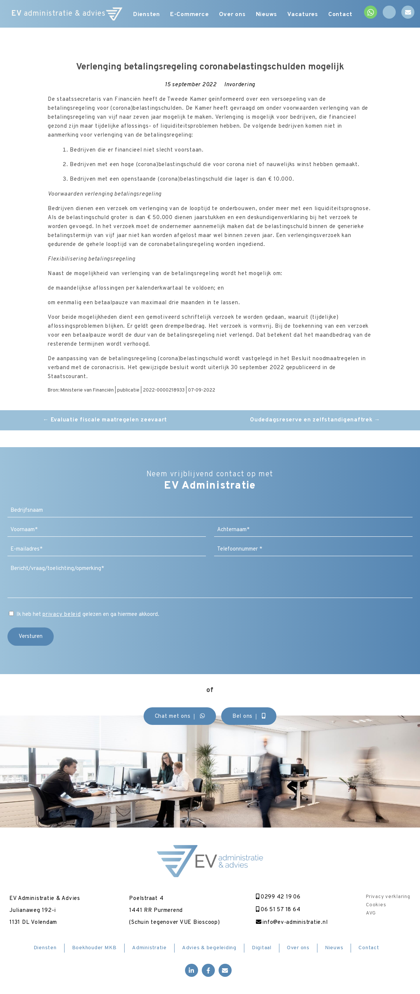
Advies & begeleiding (209, 948)
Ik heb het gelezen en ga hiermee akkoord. (87, 614)
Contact (344, 15)
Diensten (145, 15)
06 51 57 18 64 (276, 909)
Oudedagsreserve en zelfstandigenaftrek (315, 420)
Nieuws (268, 15)
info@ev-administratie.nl (290, 922)
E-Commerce (189, 15)
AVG (371, 913)
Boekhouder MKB (94, 948)
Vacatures (305, 15)
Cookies (376, 905)
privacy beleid (62, 614)
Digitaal (262, 948)
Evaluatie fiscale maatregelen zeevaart (105, 420)
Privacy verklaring (388, 897)
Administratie (149, 948)
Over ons (233, 15)
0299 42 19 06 (276, 897)
